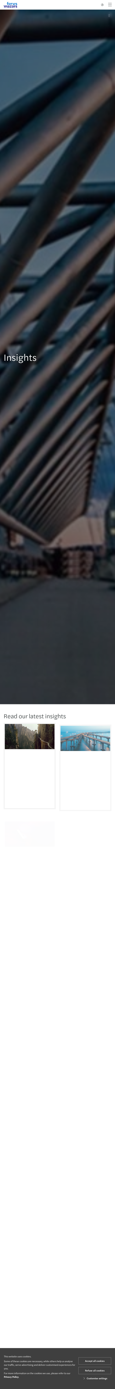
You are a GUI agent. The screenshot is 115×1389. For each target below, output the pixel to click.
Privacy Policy (11, 1377)
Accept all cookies (95, 1361)
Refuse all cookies (95, 1370)
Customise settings (95, 1378)
